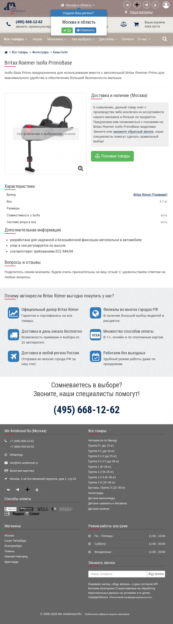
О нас (144, 39)
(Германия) (150, 195)
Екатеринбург (13, 546)
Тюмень (10, 551)
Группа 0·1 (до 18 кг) (101, 451)
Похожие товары (112, 156)
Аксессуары (96, 493)
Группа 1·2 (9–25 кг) (101, 472)
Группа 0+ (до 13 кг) (101, 445)
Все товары (97, 431)
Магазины (56, 39)
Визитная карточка (22, 470)
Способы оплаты (18, 498)
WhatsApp (16, 454)
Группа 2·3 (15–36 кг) (101, 482)
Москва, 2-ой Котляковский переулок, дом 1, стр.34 (43, 478)
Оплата (128, 39)
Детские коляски (98, 508)
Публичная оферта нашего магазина (107, 614)
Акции (37, 39)
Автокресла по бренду (102, 440)
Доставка (108, 39)
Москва (9, 535)
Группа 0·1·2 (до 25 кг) (102, 456)
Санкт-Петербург (15, 540)
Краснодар (11, 561)
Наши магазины (141, 12)
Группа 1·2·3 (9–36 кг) (102, 477)
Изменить (85, 30)
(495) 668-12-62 (29, 22)
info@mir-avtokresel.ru (24, 463)
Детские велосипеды (101, 498)
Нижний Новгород (16, 556)
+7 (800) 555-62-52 (22, 446)
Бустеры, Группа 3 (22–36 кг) (106, 487)
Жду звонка (156, 574)
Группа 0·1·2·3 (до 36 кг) (103, 461)
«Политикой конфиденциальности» (130, 597)
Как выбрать (83, 39)
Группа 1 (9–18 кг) (99, 466)
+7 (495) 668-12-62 (22, 441)
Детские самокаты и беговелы (107, 503)
